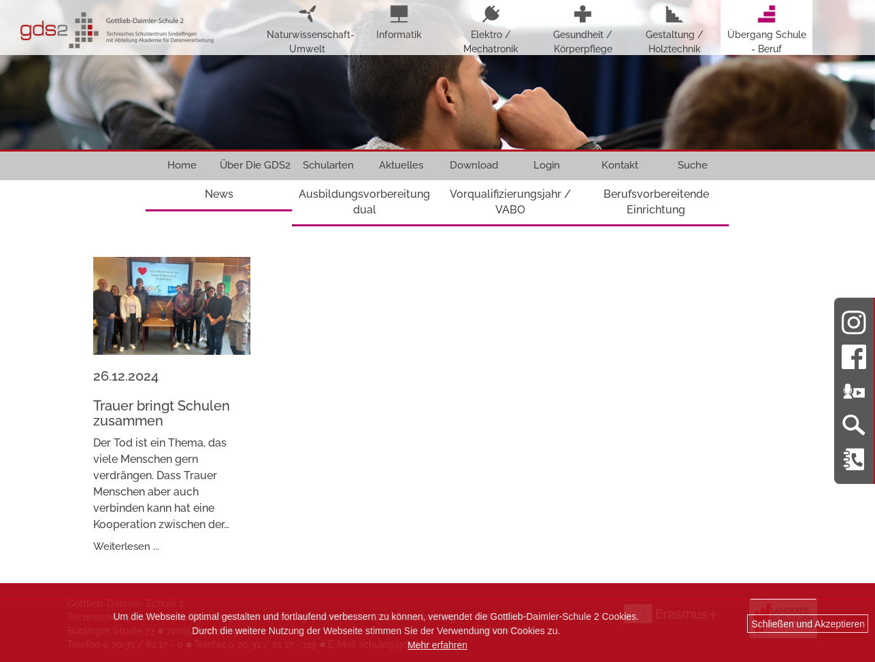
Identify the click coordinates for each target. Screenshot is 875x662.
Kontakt (619, 165)
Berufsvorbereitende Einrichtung (656, 202)
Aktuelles (401, 165)
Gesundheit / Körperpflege (582, 29)
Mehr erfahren (437, 645)
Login (546, 165)
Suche (693, 165)
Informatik (399, 22)
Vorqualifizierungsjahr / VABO (510, 202)
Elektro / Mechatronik (490, 29)
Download (474, 165)
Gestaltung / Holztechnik (675, 29)
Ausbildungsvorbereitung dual (364, 202)
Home (182, 165)
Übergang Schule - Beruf (766, 29)
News (219, 194)
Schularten (328, 165)
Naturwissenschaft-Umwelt (307, 29)
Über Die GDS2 (255, 165)
